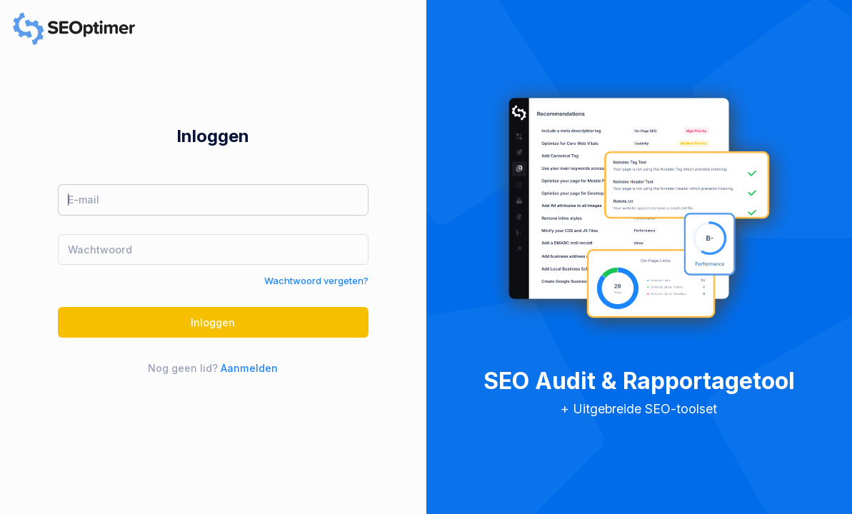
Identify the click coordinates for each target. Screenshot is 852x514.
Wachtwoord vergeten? (316, 280)
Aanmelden (249, 368)
